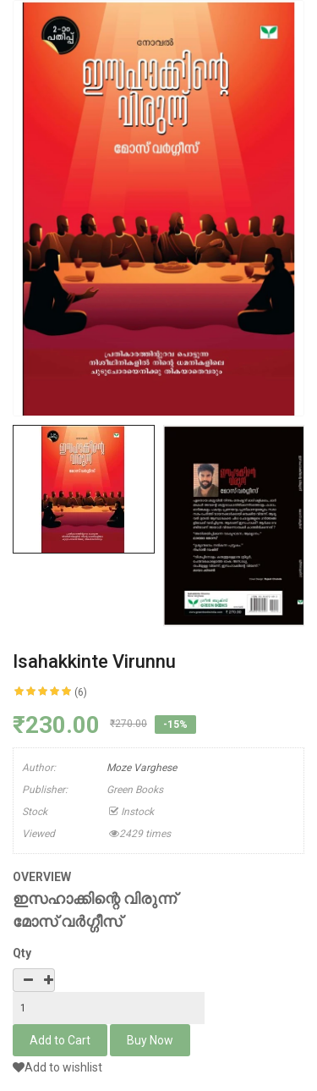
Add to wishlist (57, 1067)
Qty (22, 953)
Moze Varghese (142, 768)
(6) (80, 692)
